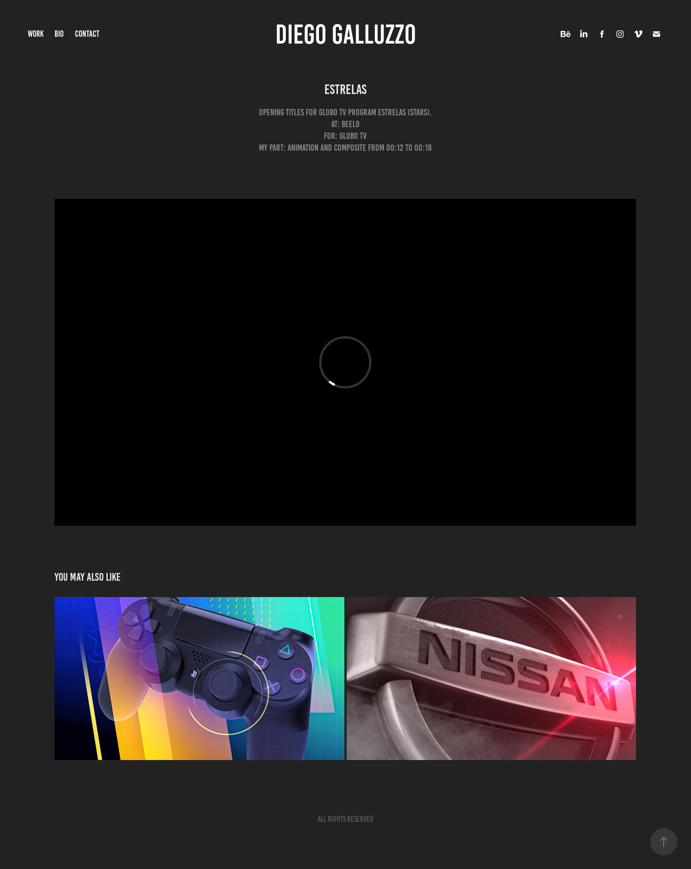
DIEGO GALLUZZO (345, 34)
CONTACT (87, 34)
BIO (59, 34)
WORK (36, 34)
